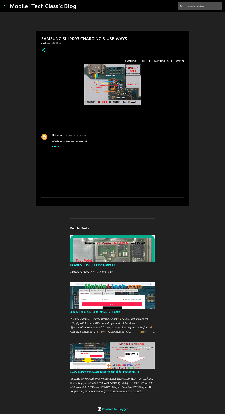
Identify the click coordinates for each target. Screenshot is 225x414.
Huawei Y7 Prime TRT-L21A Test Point (92, 264)
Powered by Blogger (112, 409)
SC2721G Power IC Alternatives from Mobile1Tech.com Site (104, 371)
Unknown (58, 135)
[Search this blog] (203, 6)
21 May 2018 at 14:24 (76, 135)
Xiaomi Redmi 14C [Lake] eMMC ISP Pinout (95, 312)
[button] (43, 50)
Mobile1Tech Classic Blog (43, 6)
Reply (56, 146)
